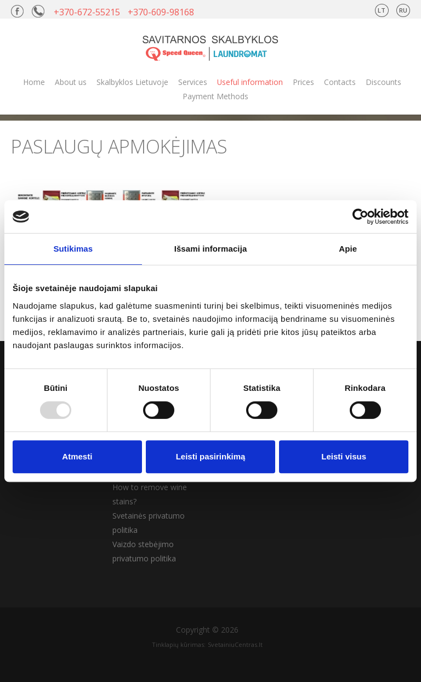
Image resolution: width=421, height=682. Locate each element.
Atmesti (77, 456)
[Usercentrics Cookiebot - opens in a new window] (360, 216)
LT (381, 10)
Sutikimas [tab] (73, 248)
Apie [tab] (348, 248)
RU (403, 10)
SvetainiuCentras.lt (235, 644)
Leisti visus (343, 456)
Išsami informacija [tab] (210, 248)
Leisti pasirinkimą (211, 456)
